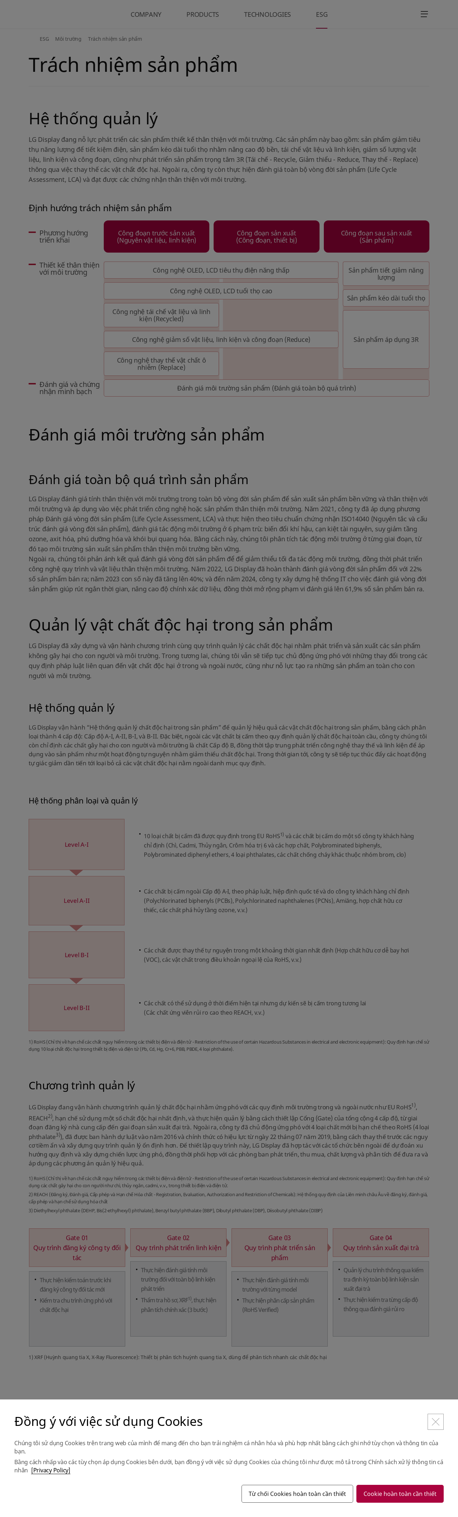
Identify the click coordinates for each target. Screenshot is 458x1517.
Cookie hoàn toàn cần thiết (400, 1494)
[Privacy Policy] (50, 1470)
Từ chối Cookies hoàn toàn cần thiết (297, 1494)
